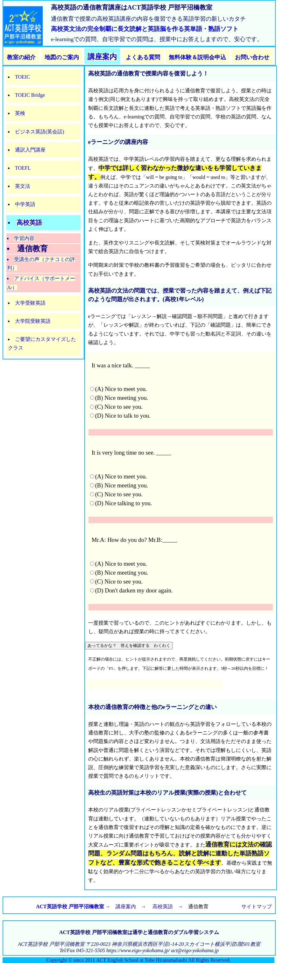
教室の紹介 (21, 57)
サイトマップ (256, 906)
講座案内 (102, 57)
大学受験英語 (30, 303)
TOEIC (22, 77)
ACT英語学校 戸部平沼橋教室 (70, 906)
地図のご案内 (62, 57)
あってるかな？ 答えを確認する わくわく (129, 645)
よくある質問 (143, 57)
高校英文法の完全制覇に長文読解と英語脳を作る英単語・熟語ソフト (144, 28)
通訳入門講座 (30, 149)
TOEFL (23, 168)
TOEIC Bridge (30, 95)
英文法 (22, 186)
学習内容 (24, 238)
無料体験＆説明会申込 (197, 57)
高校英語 (29, 222)
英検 (20, 113)
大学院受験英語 (33, 321)
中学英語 (25, 204)
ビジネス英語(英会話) (39, 131)
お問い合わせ (252, 57)
